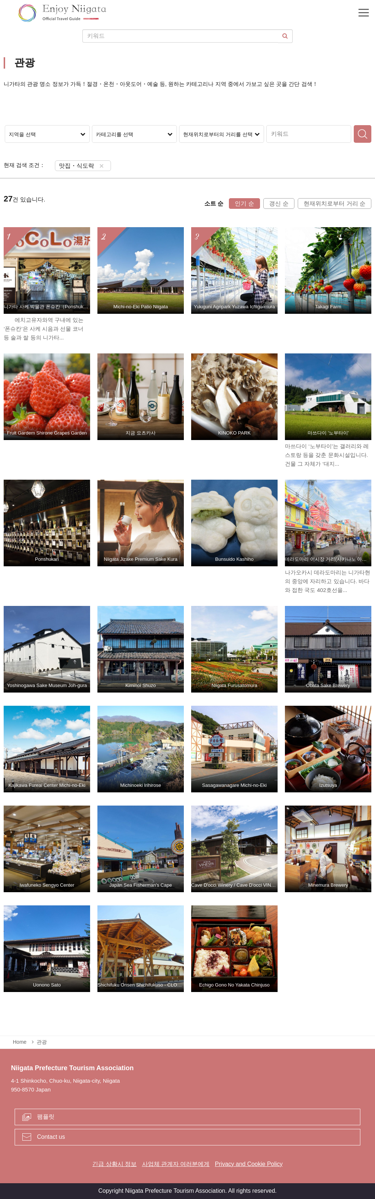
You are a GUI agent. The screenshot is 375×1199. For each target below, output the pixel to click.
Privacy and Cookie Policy (249, 1164)
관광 (42, 1042)
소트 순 (213, 203)
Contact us (51, 1137)
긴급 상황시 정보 (114, 1164)
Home (19, 1042)
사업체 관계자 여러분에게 (176, 1164)
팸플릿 (46, 1116)
